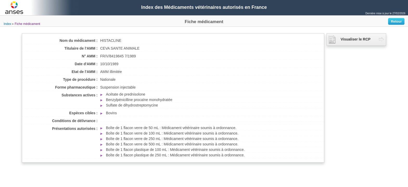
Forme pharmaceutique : (76, 87)
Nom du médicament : (79, 40)
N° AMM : (90, 56)
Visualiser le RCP (350, 39)
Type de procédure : (80, 79)
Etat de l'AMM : (85, 72)
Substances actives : (79, 95)
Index (7, 24)
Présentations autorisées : (75, 128)
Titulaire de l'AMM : (81, 48)
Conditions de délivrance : (75, 121)
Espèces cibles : (83, 113)
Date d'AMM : (86, 64)
